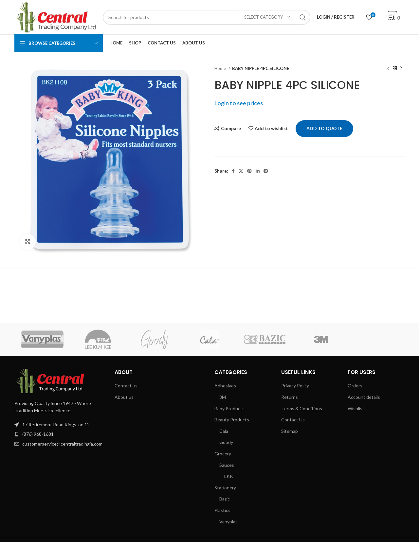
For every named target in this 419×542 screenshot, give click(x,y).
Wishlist (356, 408)
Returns (289, 397)
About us (124, 397)
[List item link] (59, 434)
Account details (364, 397)
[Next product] (401, 68)
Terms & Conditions (301, 408)
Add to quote (324, 128)
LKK (228, 476)
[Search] (206, 17)
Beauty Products (231, 419)
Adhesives (225, 385)
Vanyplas (228, 521)
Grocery (222, 453)
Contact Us (293, 419)
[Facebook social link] (233, 171)
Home (220, 68)
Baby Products (229, 408)
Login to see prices (238, 103)
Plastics (222, 510)
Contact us (126, 385)
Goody (226, 442)
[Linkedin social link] (258, 171)
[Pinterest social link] (249, 171)
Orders (355, 385)
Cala (223, 431)
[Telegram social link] (266, 171)
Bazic (224, 498)
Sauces (226, 465)
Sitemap (289, 431)
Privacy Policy (295, 385)
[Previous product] (388, 68)
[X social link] (241, 171)
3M (222, 397)
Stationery (225, 487)
